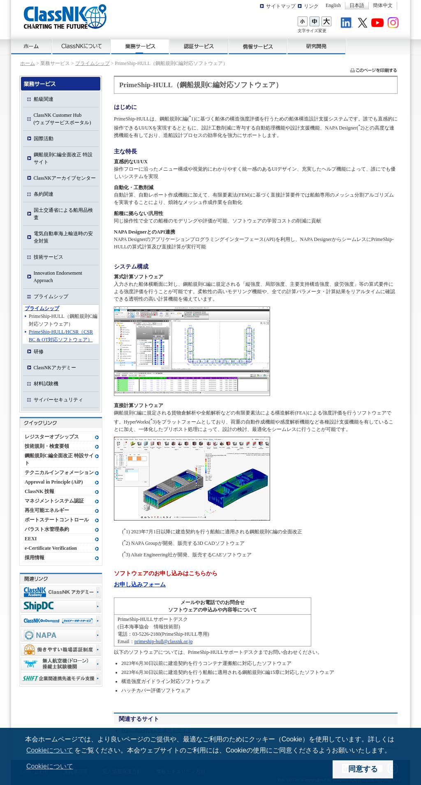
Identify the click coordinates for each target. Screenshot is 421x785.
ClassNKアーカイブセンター (65, 178)
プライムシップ (92, 63)
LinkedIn (348, 24)
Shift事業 (61, 678)
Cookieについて (49, 750)
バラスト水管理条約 (47, 529)
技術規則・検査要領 (47, 446)
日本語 (356, 5)
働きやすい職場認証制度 (61, 649)
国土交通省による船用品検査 (63, 213)
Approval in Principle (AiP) (54, 482)
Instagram (394, 24)
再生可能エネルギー (47, 510)
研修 (39, 351)
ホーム (31, 47)
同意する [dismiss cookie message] (363, 769)
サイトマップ (281, 6)
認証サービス (199, 47)
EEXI (31, 539)
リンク (311, 6)
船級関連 (43, 99)
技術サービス (48, 257)
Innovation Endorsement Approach (58, 276)
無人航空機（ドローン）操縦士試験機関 (61, 664)
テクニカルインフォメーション (59, 472)
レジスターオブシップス (52, 437)
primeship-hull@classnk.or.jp (163, 641)
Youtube (378, 24)
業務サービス (140, 47)
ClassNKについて (81, 47)
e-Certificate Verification (51, 548)
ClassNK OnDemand (61, 620)
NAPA (61, 635)
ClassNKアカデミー (55, 368)
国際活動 (43, 138)
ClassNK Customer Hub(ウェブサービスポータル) (62, 118)
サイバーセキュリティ (58, 400)
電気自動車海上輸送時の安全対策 (63, 237)
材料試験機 (46, 384)
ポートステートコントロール (57, 520)
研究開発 (316, 47)
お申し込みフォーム (140, 584)
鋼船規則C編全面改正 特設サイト (63, 158)
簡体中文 (383, 5)
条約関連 (43, 194)
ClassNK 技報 (39, 491)
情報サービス (258, 47)
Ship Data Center (61, 606)
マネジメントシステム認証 (54, 501)
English (333, 5)
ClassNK (65, 16)
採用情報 (34, 557)
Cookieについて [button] (49, 766)
